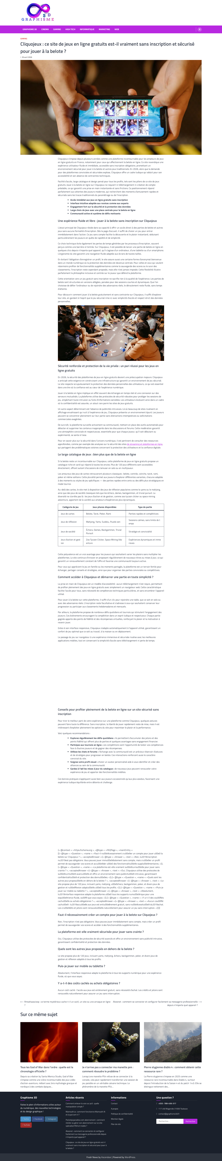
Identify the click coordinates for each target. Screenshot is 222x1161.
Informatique (87, 29)
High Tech (70, 29)
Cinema (45, 29)
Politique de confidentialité (122, 1113)
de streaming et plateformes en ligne (144, 444)
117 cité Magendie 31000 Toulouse (172, 1108)
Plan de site (116, 1124)
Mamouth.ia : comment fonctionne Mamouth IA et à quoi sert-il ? (85, 1113)
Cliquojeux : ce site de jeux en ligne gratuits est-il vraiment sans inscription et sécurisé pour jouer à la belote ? (86, 1145)
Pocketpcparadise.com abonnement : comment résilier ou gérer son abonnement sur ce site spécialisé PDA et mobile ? (85, 1123)
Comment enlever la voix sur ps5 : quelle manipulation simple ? (82, 1105)
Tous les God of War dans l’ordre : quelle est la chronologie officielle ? (46, 1069)
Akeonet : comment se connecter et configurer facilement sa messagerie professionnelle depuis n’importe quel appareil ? (86, 1134)
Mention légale (117, 1118)
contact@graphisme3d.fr (168, 1113)
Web (117, 29)
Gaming (57, 29)
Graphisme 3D (30, 29)
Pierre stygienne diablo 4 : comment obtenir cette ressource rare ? (172, 1069)
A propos (114, 1108)
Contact (114, 1103)
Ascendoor (106, 1157)
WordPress (130, 1157)
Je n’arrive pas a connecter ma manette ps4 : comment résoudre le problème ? (107, 1069)
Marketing (104, 29)
